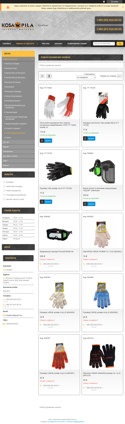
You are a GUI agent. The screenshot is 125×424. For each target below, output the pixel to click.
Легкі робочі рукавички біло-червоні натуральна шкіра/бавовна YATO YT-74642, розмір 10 (58, 125)
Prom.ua (74, 419)
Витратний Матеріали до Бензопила (15, 106)
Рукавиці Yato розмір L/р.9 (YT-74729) (56, 188)
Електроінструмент (13, 101)
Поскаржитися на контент (56, 422)
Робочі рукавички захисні (15, 133)
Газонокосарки (11, 112)
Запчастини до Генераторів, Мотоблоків (16, 118)
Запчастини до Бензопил (15, 78)
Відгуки (6, 147)
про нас (46, 44)
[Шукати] (120, 43)
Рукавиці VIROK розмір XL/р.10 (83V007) (57, 373)
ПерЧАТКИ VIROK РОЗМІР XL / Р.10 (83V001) (102, 251)
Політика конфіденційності (75, 422)
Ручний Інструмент (12, 128)
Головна (6, 44)
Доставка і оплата (10, 156)
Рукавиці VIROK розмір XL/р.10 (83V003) (57, 312)
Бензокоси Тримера (13, 91)
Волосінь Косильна (13, 82)
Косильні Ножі (11, 68)
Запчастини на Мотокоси (15, 73)
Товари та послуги (25, 44)
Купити (48, 141)
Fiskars (8, 138)
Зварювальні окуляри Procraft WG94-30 (56, 251)
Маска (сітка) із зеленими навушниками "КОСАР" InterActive (100, 189)
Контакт (58, 44)
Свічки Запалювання (13, 96)
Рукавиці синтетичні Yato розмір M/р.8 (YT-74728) (101, 124)
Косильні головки (12, 64)
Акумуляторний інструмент (16, 124)
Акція (5, 161)
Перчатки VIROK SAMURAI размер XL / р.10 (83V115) (101, 374)
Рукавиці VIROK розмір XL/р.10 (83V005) (100, 312)
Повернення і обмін (77, 44)
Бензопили (9, 87)
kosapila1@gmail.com (13, 315)
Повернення (8, 151)
